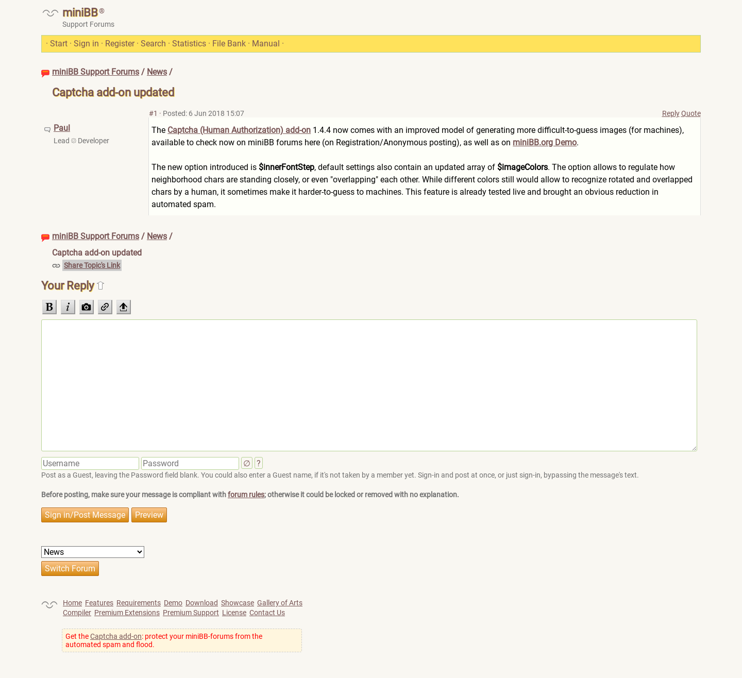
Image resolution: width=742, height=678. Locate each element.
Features (99, 603)
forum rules (246, 494)
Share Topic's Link (92, 265)
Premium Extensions (127, 612)
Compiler (77, 612)
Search (153, 43)
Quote (691, 113)
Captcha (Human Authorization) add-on (239, 130)
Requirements (138, 603)
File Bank (229, 43)
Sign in (86, 43)
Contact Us (267, 612)
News (157, 72)
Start (59, 43)
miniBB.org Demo (545, 142)
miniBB (80, 12)
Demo (173, 603)
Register (119, 43)
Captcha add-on (116, 636)
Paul (62, 128)
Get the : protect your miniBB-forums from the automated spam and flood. (163, 640)
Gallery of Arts (279, 603)
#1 (153, 113)
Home (72, 603)
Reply (671, 113)
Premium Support (191, 612)
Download (201, 603)
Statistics (189, 43)
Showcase (237, 603)
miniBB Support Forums (95, 72)
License (234, 612)
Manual (266, 43)
